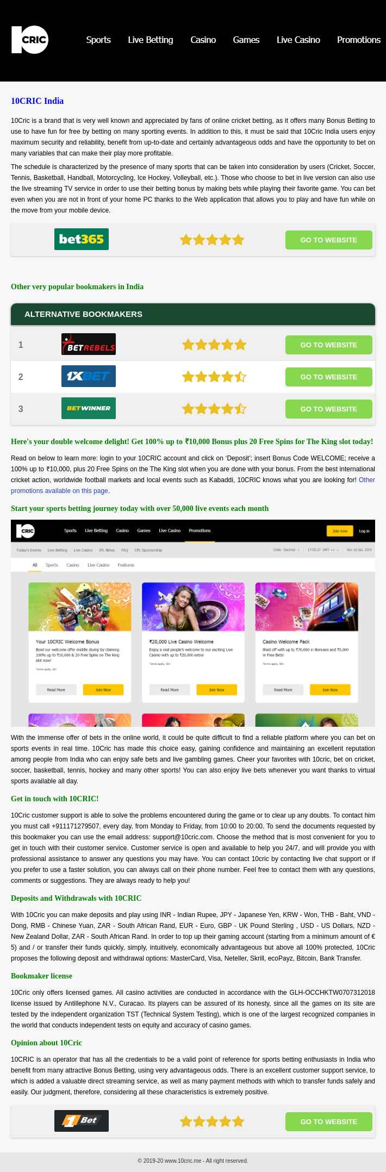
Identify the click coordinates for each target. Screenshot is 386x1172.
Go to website (329, 240)
